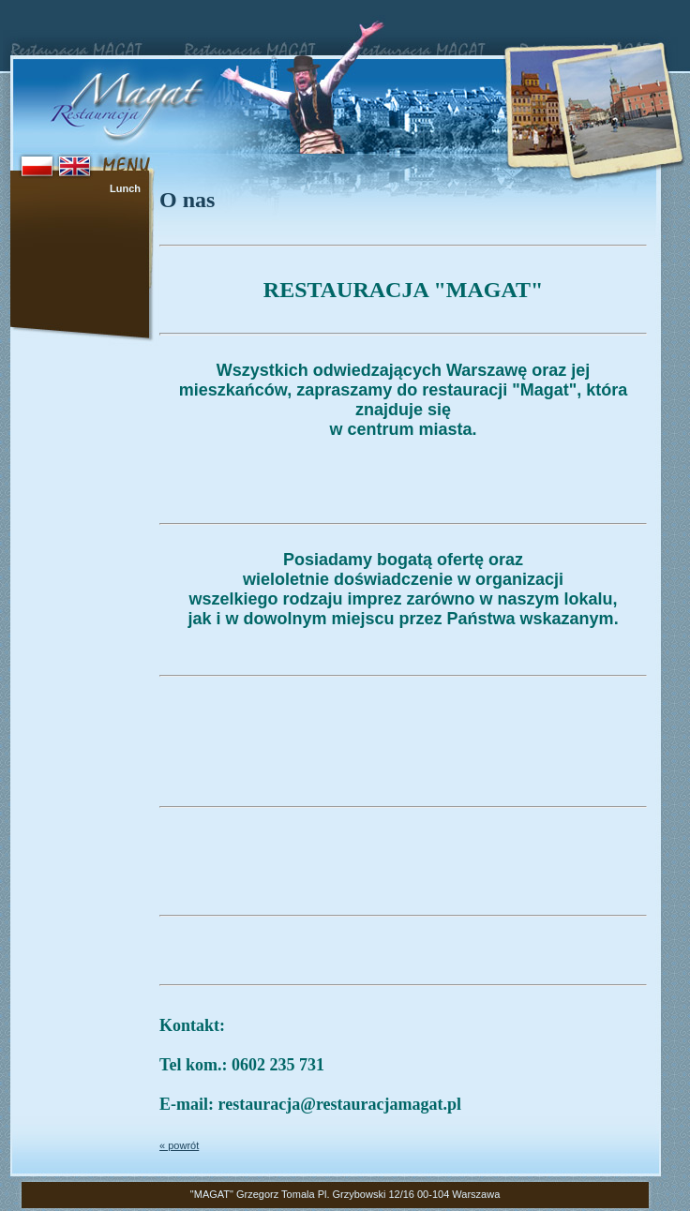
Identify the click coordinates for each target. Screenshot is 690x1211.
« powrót (179, 1145)
